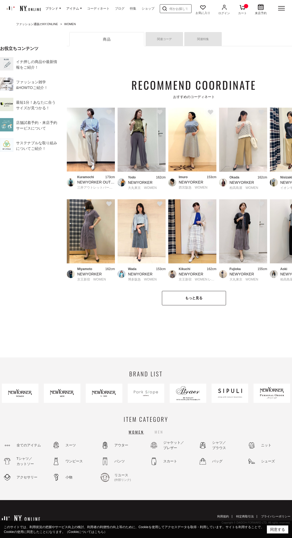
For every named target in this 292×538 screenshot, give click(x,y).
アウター (121, 445)
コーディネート (98, 8)
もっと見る (194, 298)
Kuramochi (85, 177)
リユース (128, 477)
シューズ (268, 461)
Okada (234, 177)
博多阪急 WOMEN (142, 279)
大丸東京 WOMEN (142, 188)
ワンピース (74, 461)
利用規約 (223, 516)
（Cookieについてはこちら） (86, 532)
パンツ (119, 461)
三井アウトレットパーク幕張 (96, 187)
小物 (68, 477)
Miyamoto (84, 269)
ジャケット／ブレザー (173, 445)
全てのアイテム (29, 445)
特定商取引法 (245, 516)
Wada (132, 269)
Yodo (132, 177)
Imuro (183, 177)
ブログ (119, 8)
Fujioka (235, 269)
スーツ (70, 445)
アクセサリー (27, 477)
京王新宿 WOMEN (91, 279)
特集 (133, 8)
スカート (170, 461)
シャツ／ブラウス (219, 445)
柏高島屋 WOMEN (243, 188)
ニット (266, 445)
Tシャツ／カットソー (25, 461)
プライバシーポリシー (275, 516)
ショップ (148, 8)
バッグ (217, 461)
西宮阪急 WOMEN (193, 187)
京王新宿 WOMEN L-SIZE (197, 279)
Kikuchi (184, 269)
